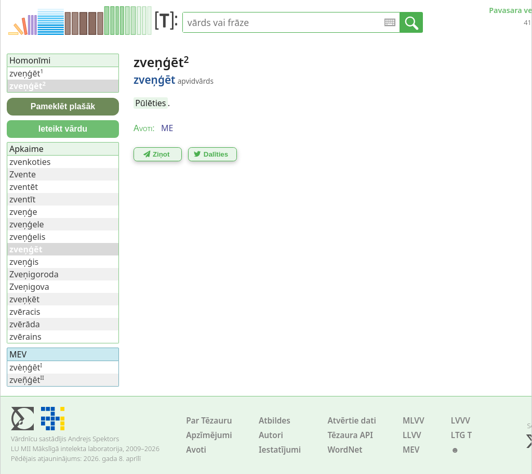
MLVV (413, 420)
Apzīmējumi (209, 435)
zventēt (23, 187)
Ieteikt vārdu (62, 128)
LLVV (412, 435)
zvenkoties (29, 162)
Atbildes (274, 420)
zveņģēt (26, 73)
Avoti (196, 449)
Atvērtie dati (351, 420)
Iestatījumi (280, 449)
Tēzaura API (350, 435)
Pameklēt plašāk (63, 106)
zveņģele (26, 224)
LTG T (461, 435)
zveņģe (23, 211)
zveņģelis (27, 236)
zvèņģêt (25, 367)
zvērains (25, 336)
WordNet (344, 449)
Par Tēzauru (209, 420)
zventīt (22, 199)
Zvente (22, 174)
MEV (411, 449)
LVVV (460, 420)
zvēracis (24, 311)
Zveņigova (29, 286)
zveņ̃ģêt (26, 380)
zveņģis (23, 261)
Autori (271, 435)
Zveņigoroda (34, 274)
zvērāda (24, 324)
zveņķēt (24, 299)
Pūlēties (150, 103)
